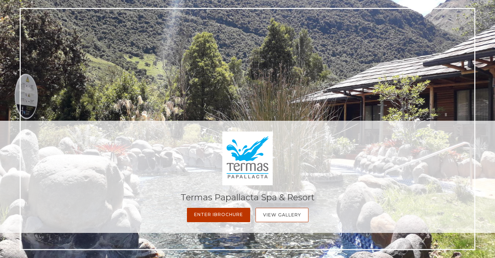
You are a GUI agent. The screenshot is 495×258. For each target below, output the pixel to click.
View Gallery (282, 215)
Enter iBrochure (218, 214)
